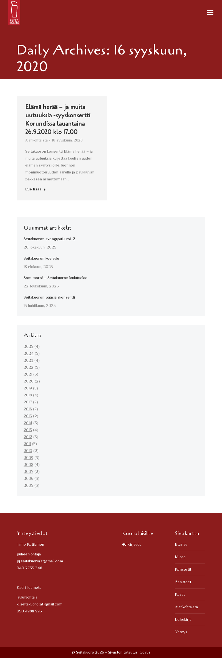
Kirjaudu (132, 545)
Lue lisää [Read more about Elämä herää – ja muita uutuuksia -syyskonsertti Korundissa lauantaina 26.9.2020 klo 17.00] (35, 190)
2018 (28, 395)
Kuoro (180, 557)
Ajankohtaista (36, 141)
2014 (28, 423)
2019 (28, 388)
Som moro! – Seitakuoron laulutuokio (55, 278)
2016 (28, 409)
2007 (28, 472)
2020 (29, 381)
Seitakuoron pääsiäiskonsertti (49, 297)
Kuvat (180, 595)
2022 (29, 367)
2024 (29, 354)
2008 (28, 465)
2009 (28, 458)
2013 (28, 430)
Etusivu (181, 545)
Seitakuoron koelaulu (41, 258)
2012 (28, 437)
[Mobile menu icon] (210, 12)
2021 (28, 374)
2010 (28, 451)
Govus (145, 653)
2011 (27, 444)
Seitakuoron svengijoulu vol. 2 (49, 239)
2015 (28, 416)
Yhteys (181, 632)
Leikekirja (183, 620)
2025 (28, 347)
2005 (28, 486)
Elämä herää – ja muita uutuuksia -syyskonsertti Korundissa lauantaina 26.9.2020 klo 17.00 (57, 120)
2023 (28, 360)
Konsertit (183, 570)
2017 (28, 402)
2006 (28, 479)
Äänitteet (183, 582)
